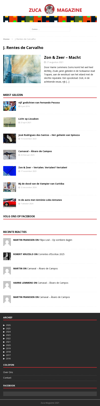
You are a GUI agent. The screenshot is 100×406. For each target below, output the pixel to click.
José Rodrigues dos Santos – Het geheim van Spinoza (49, 135)
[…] (67, 81)
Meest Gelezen (13, 95)
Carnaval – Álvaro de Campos (35, 151)
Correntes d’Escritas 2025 (51, 254)
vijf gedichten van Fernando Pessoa (39, 102)
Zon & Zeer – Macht (62, 57)
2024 (8, 331)
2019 (8, 348)
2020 (8, 345)
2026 (8, 325)
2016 (8, 358)
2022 (8, 338)
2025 (8, 328)
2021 (8, 341)
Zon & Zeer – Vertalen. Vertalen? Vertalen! (42, 167)
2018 (8, 351)
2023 (8, 335)
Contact (7, 377)
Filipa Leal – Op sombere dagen (55, 239)
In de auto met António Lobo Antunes (40, 199)
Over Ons (8, 372)
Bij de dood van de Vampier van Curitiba (41, 183)
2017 (8, 355)
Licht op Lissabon (28, 118)
